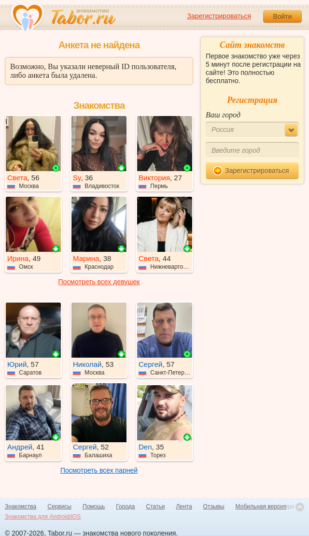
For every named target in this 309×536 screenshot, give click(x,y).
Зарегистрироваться (219, 16)
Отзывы (214, 506)
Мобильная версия (261, 506)
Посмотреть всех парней (99, 470)
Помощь (94, 506)
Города (125, 506)
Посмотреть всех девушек (99, 282)
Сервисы (59, 506)
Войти (282, 16)
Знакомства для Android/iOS (43, 516)
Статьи (155, 506)
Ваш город (223, 115)
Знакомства (20, 506)
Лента (184, 506)
